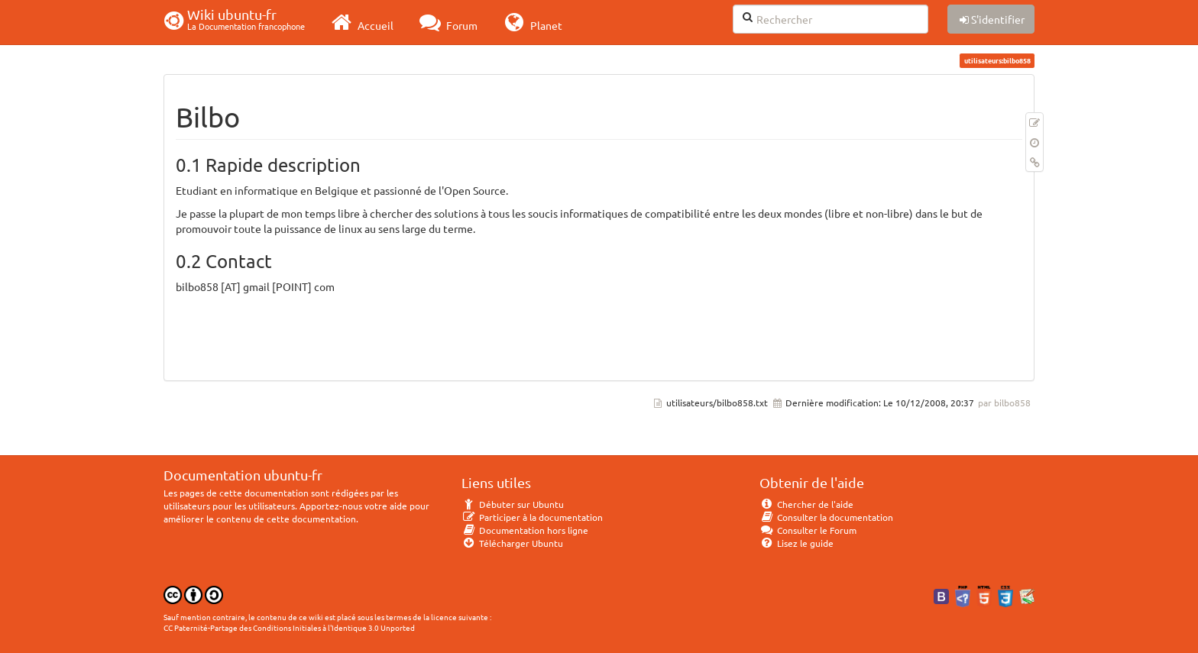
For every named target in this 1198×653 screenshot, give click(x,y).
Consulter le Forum (807, 530)
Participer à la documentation (532, 517)
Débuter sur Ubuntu (512, 504)
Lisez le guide (796, 543)
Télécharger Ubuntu (512, 543)
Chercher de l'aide (806, 504)
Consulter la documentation (826, 517)
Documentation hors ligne (524, 530)
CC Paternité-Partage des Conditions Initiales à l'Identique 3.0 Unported (289, 627)
